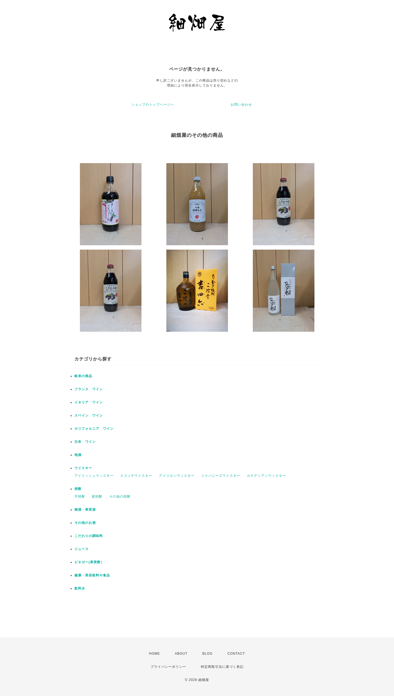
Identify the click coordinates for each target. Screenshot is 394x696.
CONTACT (236, 653)
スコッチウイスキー (136, 476)
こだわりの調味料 (88, 536)
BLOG (207, 653)
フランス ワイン (88, 389)
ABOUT (181, 653)
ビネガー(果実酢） (89, 562)
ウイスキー (83, 468)
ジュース (81, 549)
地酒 (78, 455)
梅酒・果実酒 (85, 510)
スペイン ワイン (88, 415)
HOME (154, 653)
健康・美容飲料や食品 (92, 575)
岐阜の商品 (83, 376)
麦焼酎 (97, 496)
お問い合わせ (241, 104)
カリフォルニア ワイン (94, 429)
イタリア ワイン (88, 402)
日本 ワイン (85, 442)
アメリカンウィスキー (177, 476)
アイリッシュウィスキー (94, 476)
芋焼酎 (79, 496)
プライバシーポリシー (168, 667)
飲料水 (79, 588)
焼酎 (78, 489)
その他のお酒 (85, 523)
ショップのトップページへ (152, 104)
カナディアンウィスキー (266, 476)
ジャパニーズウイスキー (220, 476)
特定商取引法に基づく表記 (222, 667)
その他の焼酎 (120, 496)
